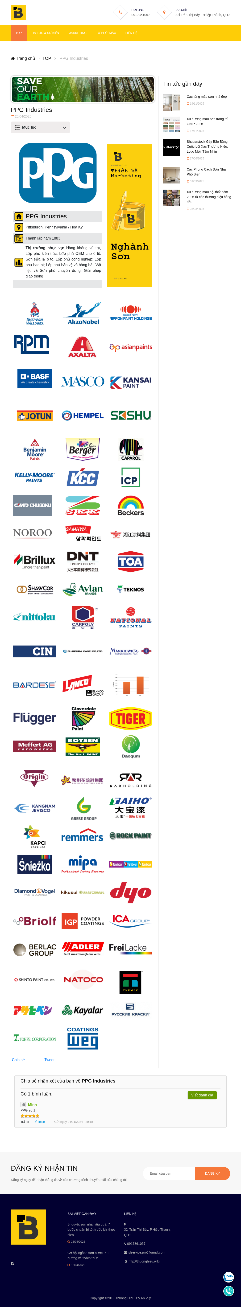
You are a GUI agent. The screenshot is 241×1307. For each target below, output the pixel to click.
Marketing (77, 33)
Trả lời (25, 1122)
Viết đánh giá (202, 1095)
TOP (19, 33)
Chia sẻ (18, 1060)
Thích (41, 1122)
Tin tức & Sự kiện (45, 33)
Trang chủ (23, 58)
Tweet (49, 1060)
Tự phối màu (106, 33)
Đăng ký (212, 1173)
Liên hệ (131, 33)
